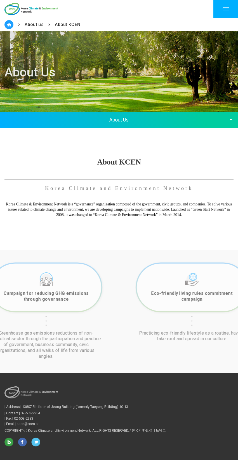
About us (34, 24)
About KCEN (67, 24)
